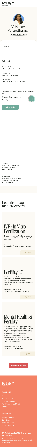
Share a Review (8, 401)
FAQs (4, 407)
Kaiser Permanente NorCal (18, 34)
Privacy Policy (18, 432)
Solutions (6, 420)
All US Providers (7, 435)
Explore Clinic (10, 107)
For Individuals (8, 425)
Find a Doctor (8, 399)
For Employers (8, 423)
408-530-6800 (7, 182)
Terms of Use (6, 432)
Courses (5, 396)
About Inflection (8, 417)
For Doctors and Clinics (12, 404)
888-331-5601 (7, 169)
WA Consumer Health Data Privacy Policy (16, 434)
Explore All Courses (18, 365)
